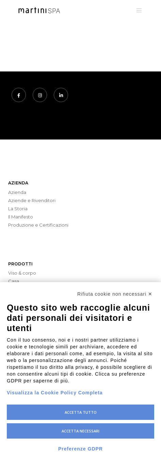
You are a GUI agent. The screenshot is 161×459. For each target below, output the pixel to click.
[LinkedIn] (61, 95)
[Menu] (137, 10)
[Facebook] (19, 95)
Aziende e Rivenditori (31, 200)
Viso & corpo (22, 273)
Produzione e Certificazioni (38, 225)
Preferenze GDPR (80, 449)
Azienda (17, 192)
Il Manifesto (20, 216)
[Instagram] (40, 95)
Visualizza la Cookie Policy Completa (55, 392)
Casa (13, 281)
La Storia (18, 208)
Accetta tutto (81, 412)
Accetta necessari (80, 430)
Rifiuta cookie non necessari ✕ (114, 294)
